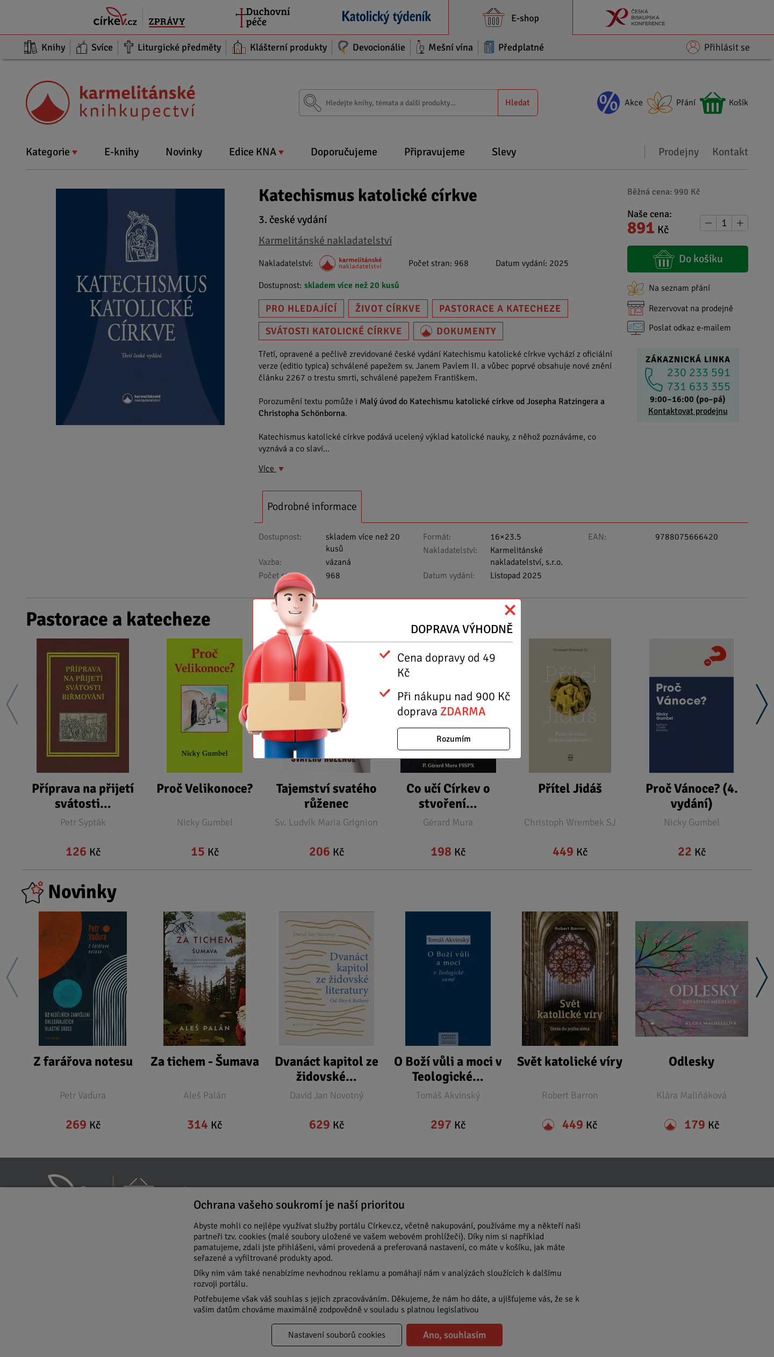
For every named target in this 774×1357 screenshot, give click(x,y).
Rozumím (453, 739)
